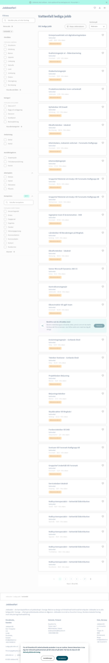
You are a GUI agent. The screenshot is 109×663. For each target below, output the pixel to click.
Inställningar (47, 658)
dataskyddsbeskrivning (31, 652)
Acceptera (62, 658)
